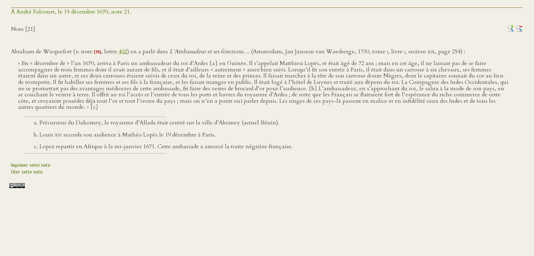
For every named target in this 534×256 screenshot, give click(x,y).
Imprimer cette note (30, 165)
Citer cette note (27, 172)
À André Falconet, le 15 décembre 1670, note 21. (71, 12)
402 (123, 51)
